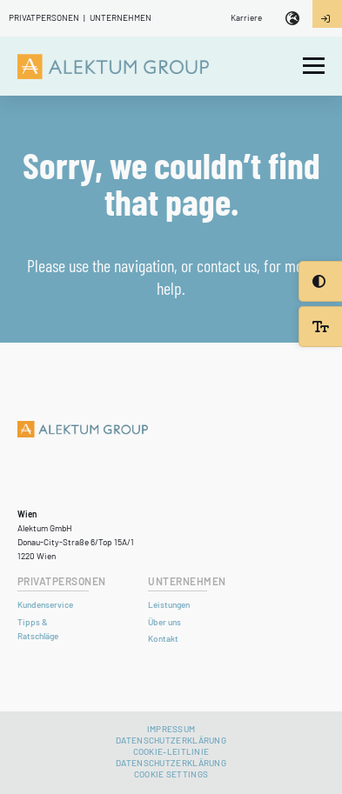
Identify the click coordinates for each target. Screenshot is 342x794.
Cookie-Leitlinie (171, 751)
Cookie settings (171, 774)
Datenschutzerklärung (171, 740)
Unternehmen (120, 17)
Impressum (171, 729)
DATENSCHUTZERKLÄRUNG (171, 762)
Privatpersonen (44, 17)
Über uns (164, 622)
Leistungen (169, 604)
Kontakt (163, 638)
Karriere (246, 17)
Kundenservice (45, 604)
